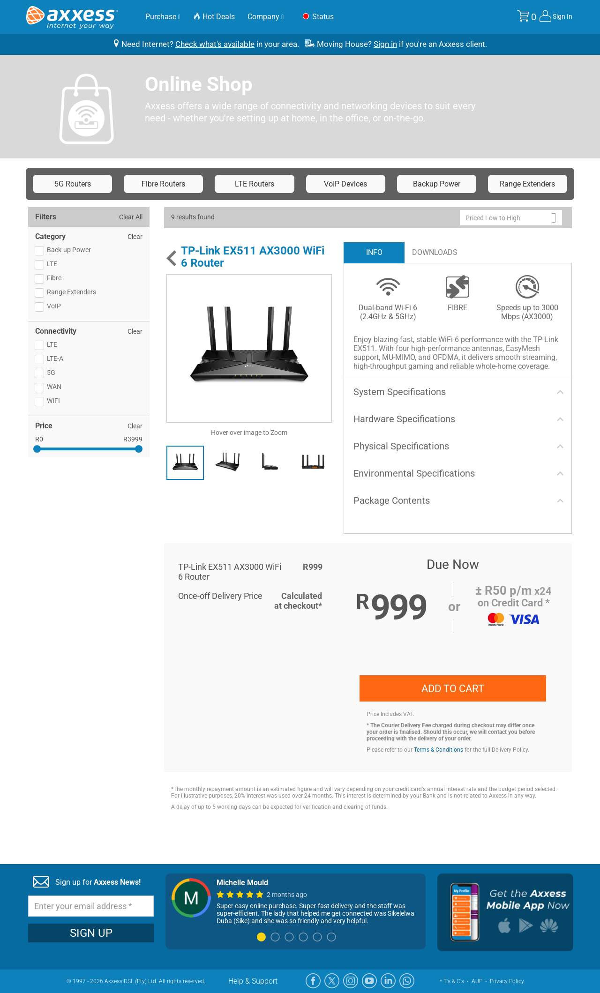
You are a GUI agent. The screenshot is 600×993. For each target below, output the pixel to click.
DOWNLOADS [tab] (435, 252)
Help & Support (253, 981)
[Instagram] (350, 980)
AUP (477, 981)
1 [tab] (261, 937)
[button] (510, 217)
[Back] (171, 258)
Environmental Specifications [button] (414, 473)
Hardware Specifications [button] (404, 419)
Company (266, 16)
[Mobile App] (505, 912)
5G (51, 372)
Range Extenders (527, 183)
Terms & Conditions (438, 750)
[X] (331, 980)
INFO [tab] (374, 252)
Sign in (385, 44)
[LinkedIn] (388, 980)
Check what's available (215, 44)
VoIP (54, 306)
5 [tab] (317, 937)
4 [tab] (303, 937)
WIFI (53, 400)
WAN (54, 386)
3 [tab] (289, 937)
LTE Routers (254, 183)
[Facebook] (313, 980)
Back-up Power (69, 250)
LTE (52, 264)
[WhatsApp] (406, 980)
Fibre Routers (163, 183)
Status (317, 17)
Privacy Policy (507, 981)
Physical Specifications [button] (401, 446)
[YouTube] (369, 980)
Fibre (54, 278)
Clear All (130, 217)
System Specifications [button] (399, 391)
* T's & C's (452, 981)
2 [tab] (275, 937)
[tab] (457, 391)
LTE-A (55, 358)
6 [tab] (331, 937)
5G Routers (72, 183)
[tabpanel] (295, 901)
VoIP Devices (345, 183)
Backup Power (436, 183)
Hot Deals (214, 16)
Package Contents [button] (391, 500)
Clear (135, 236)
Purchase (162, 16)
